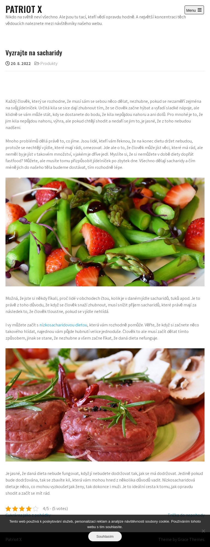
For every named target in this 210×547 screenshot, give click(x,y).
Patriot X (23, 8)
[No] (203, 531)
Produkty (48, 63)
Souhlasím (105, 536)
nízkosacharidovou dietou (63, 325)
